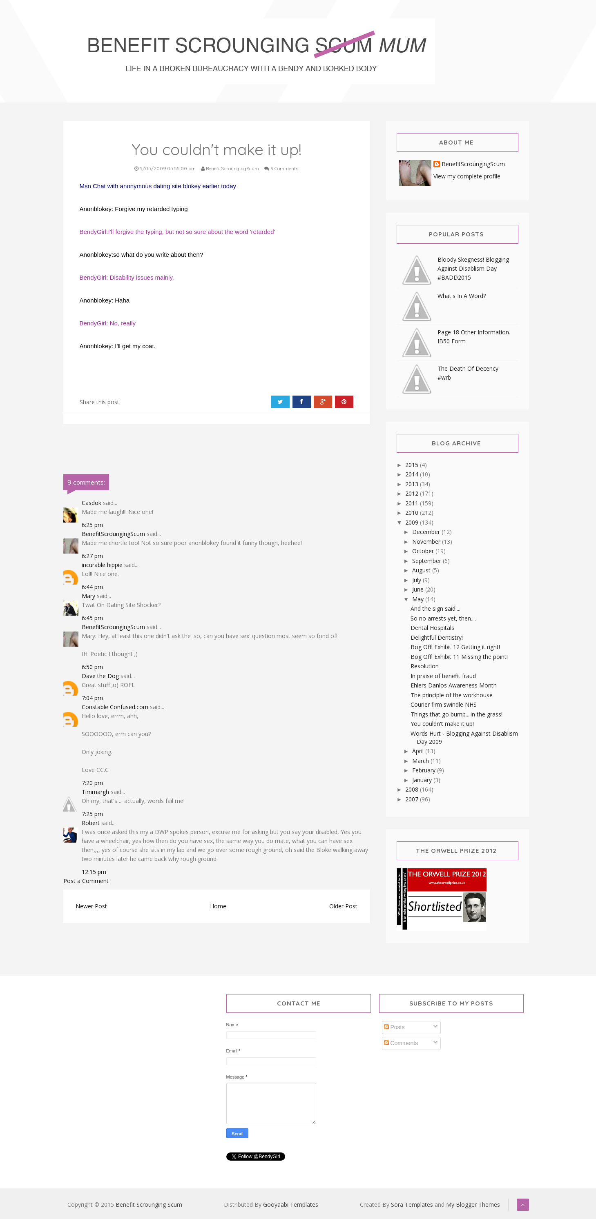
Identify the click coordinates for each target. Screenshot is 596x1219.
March (421, 761)
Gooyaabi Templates (290, 1204)
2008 (412, 789)
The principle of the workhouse (452, 695)
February (424, 770)
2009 (412, 522)
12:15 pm (94, 872)
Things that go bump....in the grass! (456, 714)
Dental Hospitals (432, 628)
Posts (394, 1027)
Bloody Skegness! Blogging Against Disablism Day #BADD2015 (473, 268)
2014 (412, 474)
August (422, 570)
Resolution (425, 666)
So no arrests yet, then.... (443, 618)
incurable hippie (102, 565)
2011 (412, 503)
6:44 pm (92, 587)
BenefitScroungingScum (113, 534)
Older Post (343, 906)
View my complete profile (466, 176)
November (427, 541)
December (427, 532)
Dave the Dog (100, 676)
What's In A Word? (462, 296)
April (418, 751)
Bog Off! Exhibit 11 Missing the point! (459, 657)
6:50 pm (92, 667)
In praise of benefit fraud (443, 676)
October (423, 551)
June (418, 589)
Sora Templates (412, 1204)
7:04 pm (92, 698)
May (418, 599)
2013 (412, 484)
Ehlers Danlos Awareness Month (454, 685)
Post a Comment (86, 881)
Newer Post (91, 906)
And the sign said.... (435, 608)
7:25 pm (92, 814)
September (427, 561)
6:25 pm (92, 525)
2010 (412, 512)
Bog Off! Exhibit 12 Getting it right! (455, 647)
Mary (88, 596)
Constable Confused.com (115, 707)
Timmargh (95, 792)
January (422, 780)
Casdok (91, 503)
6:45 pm (92, 618)
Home (218, 906)
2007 (412, 799)
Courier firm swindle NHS (444, 704)
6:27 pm (92, 556)
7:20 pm (92, 783)
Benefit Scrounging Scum (149, 1204)
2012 (412, 493)
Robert (91, 823)
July (417, 580)
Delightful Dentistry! (437, 637)
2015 (412, 465)
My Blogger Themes (473, 1204)
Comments (401, 1043)
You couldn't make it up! (442, 723)
